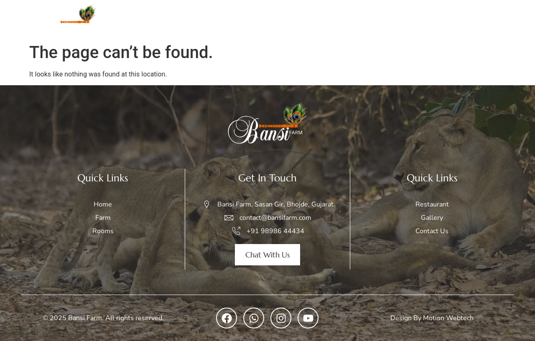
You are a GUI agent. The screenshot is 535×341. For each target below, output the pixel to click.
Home (258, 19)
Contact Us (489, 19)
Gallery (398, 19)
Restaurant (440, 19)
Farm (290, 19)
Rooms (322, 19)
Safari (360, 19)
